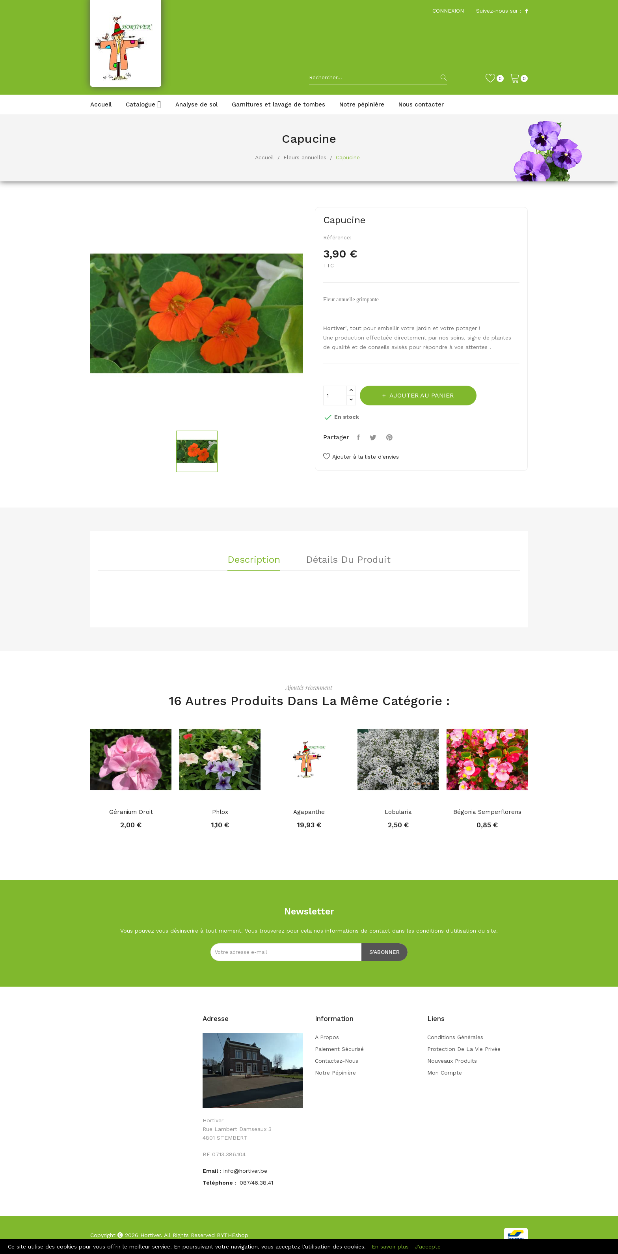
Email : (212, 1171)
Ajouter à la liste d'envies (361, 456)
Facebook (526, 11)
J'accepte (428, 1246)
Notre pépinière (335, 1072)
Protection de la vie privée (464, 1049)
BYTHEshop (232, 1235)
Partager (359, 437)
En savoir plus (390, 1246)
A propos (327, 1037)
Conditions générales (455, 1037)
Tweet (374, 437)
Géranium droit (131, 811)
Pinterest (390, 437)
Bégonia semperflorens (487, 811)
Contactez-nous (336, 1061)
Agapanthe (309, 811)
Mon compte (444, 1072)
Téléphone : (220, 1182)
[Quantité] (335, 395)
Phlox (220, 811)
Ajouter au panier (422, 395)
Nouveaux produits (452, 1061)
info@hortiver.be (245, 1171)
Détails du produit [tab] (348, 560)
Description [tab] (253, 560)
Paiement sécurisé (339, 1049)
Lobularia (398, 811)
